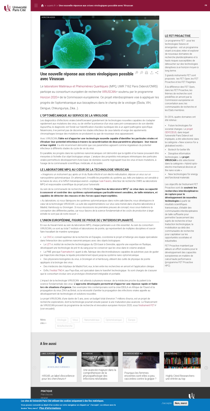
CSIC (50, 237)
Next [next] (206, 367)
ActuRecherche (64, 326)
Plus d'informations (50, 408)
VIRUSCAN (110, 91)
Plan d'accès (47, 394)
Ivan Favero (105, 181)
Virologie (61, 320)
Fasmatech (67, 251)
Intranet (44, 398)
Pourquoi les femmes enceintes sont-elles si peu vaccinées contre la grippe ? (140, 375)
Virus (75, 320)
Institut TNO (57, 270)
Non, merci (181, 403)
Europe (131, 320)
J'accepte (166, 403)
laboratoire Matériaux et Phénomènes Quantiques (76, 86)
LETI (50, 244)
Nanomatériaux (91, 320)
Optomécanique (114, 320)
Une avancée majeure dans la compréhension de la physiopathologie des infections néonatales (99, 374)
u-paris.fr (51, 5)
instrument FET (147, 305)
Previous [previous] (34, 367)
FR (206, 5)
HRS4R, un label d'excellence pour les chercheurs (58, 377)
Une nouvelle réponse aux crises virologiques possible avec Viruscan (96, 5)
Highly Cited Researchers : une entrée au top (180, 377)
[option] (58, 367)
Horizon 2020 (49, 97)
